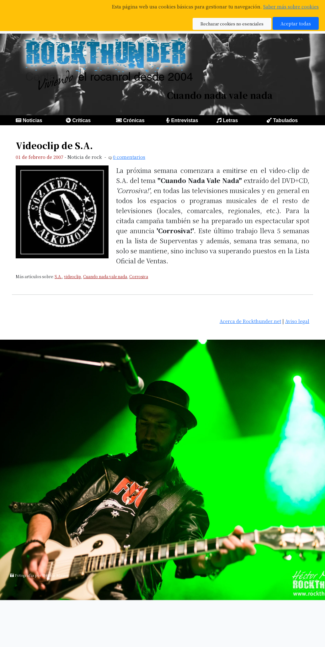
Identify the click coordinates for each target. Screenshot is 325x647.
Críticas (81, 120)
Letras (230, 120)
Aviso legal (297, 321)
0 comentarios (129, 157)
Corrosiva (138, 276)
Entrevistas (184, 120)
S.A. (58, 276)
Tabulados (285, 120)
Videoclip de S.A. (54, 145)
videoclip (72, 276)
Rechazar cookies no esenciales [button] (232, 24)
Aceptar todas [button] (295, 23)
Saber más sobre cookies (291, 6)
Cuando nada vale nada (105, 276)
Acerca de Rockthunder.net (250, 321)
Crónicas (133, 120)
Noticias (32, 120)
